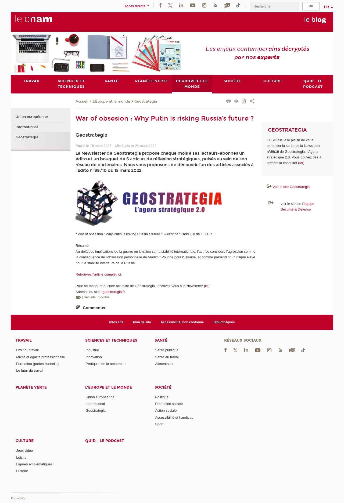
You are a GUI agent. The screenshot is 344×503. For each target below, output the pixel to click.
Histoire (22, 471)
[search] (274, 6)
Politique (162, 397)
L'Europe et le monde (111, 101)
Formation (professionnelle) (37, 364)
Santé (161, 340)
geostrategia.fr (114, 292)
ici (206, 286)
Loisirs (21, 457)
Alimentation (164, 364)
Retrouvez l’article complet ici (98, 275)
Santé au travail (167, 357)
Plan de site (142, 322)
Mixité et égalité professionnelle (40, 357)
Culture (25, 441)
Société (163, 387)
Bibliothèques (224, 322)
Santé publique (166, 350)
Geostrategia (145, 101)
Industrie (92, 350)
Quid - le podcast (104, 441)
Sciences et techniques (111, 340)
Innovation (94, 357)
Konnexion (18, 498)
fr (326, 7)
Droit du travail (27, 350)
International (27, 127)
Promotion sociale (169, 404)
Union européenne (32, 117)
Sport (159, 424)
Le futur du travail (29, 370)
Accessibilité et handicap (174, 417)
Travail (24, 340)
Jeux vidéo (24, 450)
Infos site (116, 322)
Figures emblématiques (34, 464)
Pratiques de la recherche (106, 364)
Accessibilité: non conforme (182, 322)
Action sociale (166, 410)
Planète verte (31, 387)
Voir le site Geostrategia (291, 187)
